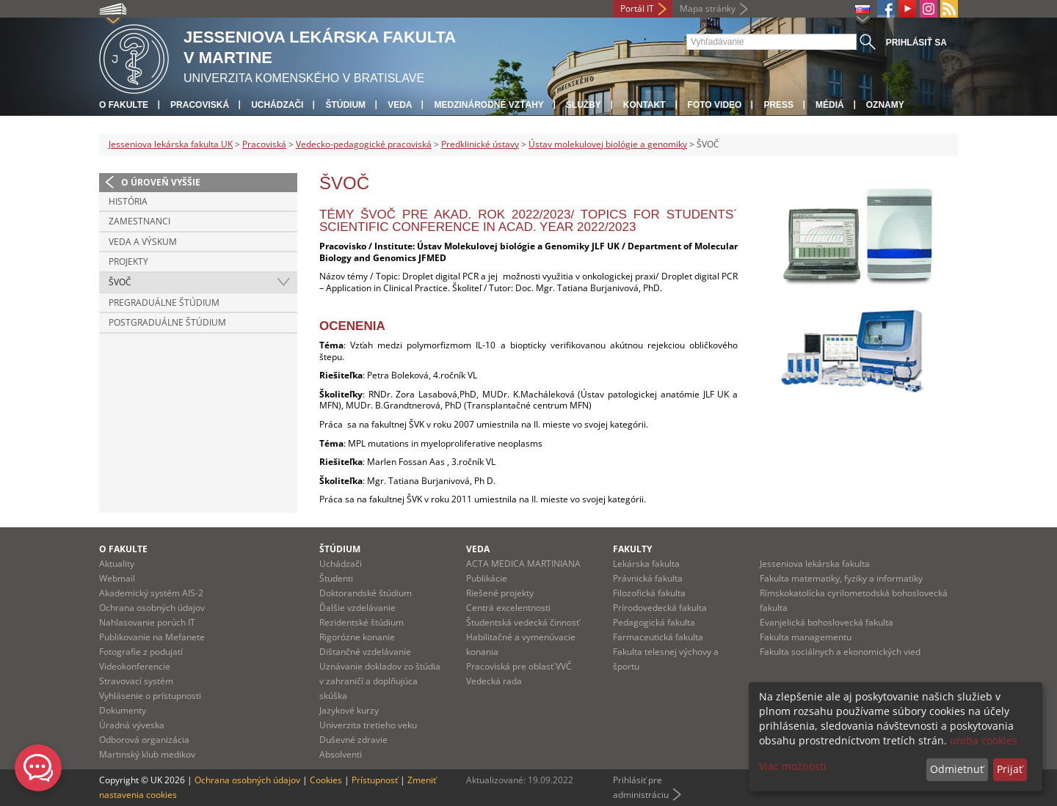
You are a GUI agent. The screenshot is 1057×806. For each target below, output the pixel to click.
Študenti (336, 578)
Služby (583, 105)
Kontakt (644, 105)
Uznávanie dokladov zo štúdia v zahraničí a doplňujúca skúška (379, 681)
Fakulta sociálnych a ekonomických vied (840, 651)
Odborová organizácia (144, 739)
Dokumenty (122, 710)
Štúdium (345, 105)
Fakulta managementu (805, 637)
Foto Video (715, 105)
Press (778, 105)
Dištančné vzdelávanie (365, 651)
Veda (400, 105)
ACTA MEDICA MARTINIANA (523, 563)
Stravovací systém (136, 681)
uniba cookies (983, 740)
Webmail (117, 578)
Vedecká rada (494, 681)
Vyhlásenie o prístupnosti (150, 695)
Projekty (128, 261)
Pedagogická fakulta (654, 622)
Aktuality (116, 563)
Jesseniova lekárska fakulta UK (171, 144)
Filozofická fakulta (649, 593)
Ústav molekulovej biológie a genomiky (607, 144)
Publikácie (486, 578)
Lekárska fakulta (646, 563)
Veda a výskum (143, 241)
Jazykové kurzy (349, 710)
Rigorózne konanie (357, 637)
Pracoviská (199, 105)
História (128, 201)
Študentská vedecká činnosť (522, 622)
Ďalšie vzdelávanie (357, 607)
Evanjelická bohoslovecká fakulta (826, 622)
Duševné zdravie (353, 739)
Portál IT (637, 8)
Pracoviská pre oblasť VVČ (519, 666)
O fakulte (123, 105)
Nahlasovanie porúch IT (147, 622)
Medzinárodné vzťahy (488, 105)
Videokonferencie (134, 666)
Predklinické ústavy (480, 144)
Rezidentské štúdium (361, 622)
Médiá (830, 105)
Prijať (1010, 769)
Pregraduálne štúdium (164, 302)
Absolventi (340, 754)
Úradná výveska (131, 725)
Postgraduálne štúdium (167, 322)
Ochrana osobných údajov (152, 607)
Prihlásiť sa (916, 42)
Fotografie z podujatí (141, 651)
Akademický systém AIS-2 (151, 593)
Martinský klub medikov (147, 754)
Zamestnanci (139, 221)
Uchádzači (277, 105)
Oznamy (885, 105)
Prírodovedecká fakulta (660, 607)
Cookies (326, 780)
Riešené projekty (500, 593)
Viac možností (793, 766)
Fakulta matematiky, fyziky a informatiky (841, 578)
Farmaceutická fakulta (658, 637)
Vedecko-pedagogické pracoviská (364, 144)
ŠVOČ (120, 282)
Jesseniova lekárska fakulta (815, 563)
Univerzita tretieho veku (368, 725)
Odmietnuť (957, 769)
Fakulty (632, 549)
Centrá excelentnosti (508, 607)
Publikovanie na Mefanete (152, 637)
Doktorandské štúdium (365, 593)
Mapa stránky (707, 8)
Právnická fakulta (648, 578)
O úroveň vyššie (160, 182)
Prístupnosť (375, 780)
